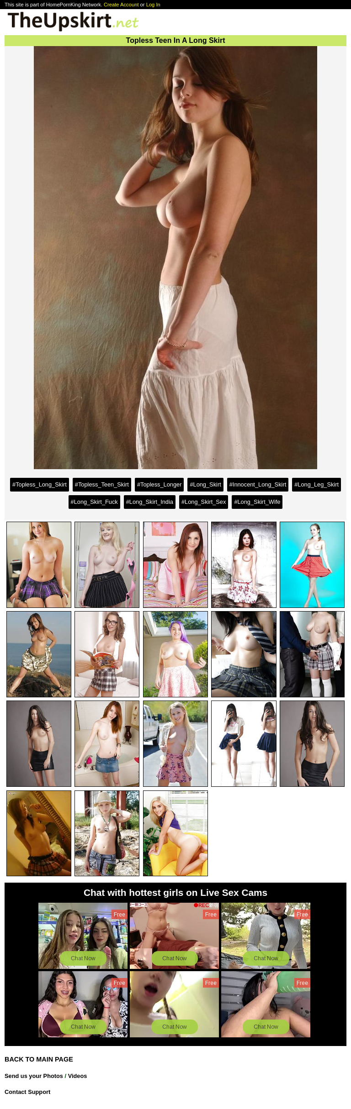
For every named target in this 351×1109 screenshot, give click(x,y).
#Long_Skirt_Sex (203, 501)
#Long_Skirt (205, 484)
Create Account (121, 4)
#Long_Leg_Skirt (316, 484)
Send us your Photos (34, 1075)
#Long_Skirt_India (149, 501)
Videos (77, 1075)
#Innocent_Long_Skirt (258, 484)
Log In (153, 4)
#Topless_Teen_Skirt (102, 484)
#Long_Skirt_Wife (257, 501)
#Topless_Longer (159, 484)
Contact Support (27, 1091)
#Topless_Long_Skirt (39, 484)
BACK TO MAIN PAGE (39, 1059)
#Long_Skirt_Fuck (94, 501)
